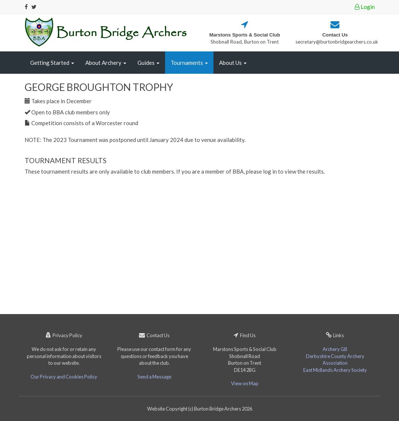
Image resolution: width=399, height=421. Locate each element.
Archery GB (335, 349)
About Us (233, 62)
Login (365, 6)
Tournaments (189, 62)
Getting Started (52, 62)
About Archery (105, 62)
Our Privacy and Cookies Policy (64, 377)
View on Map (245, 383)
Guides (148, 62)
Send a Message (154, 377)
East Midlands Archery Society (335, 370)
